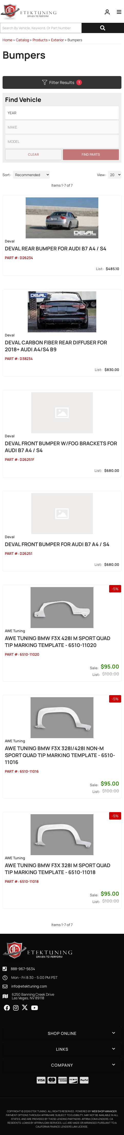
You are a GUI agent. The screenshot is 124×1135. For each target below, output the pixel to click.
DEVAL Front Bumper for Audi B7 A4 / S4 (57, 544)
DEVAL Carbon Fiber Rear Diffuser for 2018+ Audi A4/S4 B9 (56, 346)
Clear (33, 154)
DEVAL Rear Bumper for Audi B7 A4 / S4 (55, 248)
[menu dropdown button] (119, 12)
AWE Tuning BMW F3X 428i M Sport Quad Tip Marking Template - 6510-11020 (57, 642)
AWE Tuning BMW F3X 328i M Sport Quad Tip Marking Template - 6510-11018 (57, 869)
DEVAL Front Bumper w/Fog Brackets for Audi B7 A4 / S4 (61, 447)
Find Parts (91, 154)
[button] (62, 28)
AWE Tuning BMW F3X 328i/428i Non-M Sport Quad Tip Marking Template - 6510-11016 (60, 755)
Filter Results (62, 82)
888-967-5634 (23, 968)
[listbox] (62, 112)
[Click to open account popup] (107, 12)
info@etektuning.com (29, 986)
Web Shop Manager (104, 1111)
